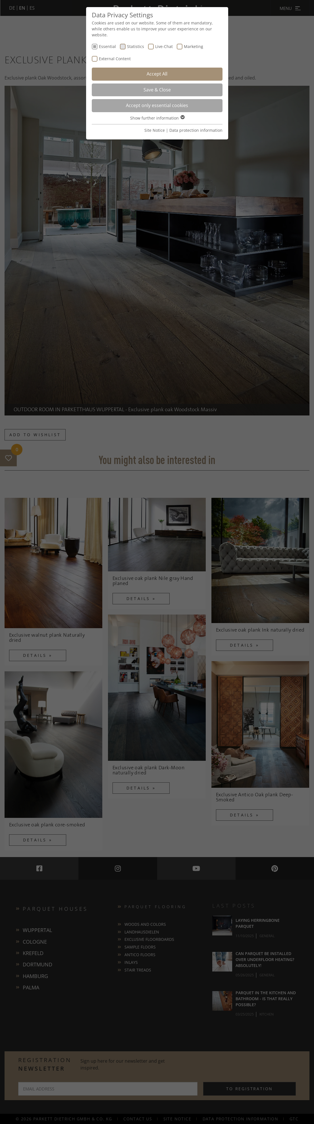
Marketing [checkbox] (193, 46)
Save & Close (157, 90)
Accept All (157, 74)
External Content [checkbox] (115, 58)
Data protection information (195, 130)
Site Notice (154, 130)
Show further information (157, 118)
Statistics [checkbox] (135, 46)
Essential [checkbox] (107, 46)
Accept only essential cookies (157, 105)
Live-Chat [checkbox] (164, 46)
